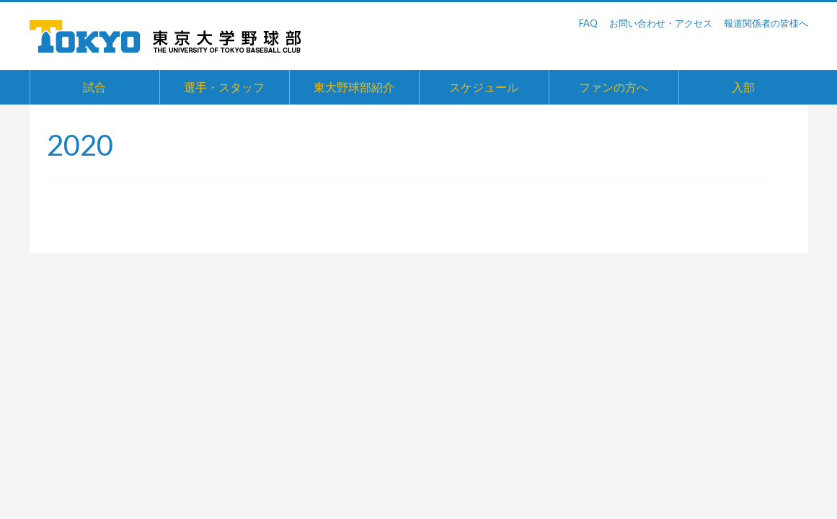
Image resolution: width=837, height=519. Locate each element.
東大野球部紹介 (354, 87)
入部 (743, 87)
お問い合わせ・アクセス (660, 23)
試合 (94, 87)
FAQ (588, 23)
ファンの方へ (613, 87)
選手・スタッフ (224, 87)
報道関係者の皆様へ (766, 23)
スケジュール (483, 87)
